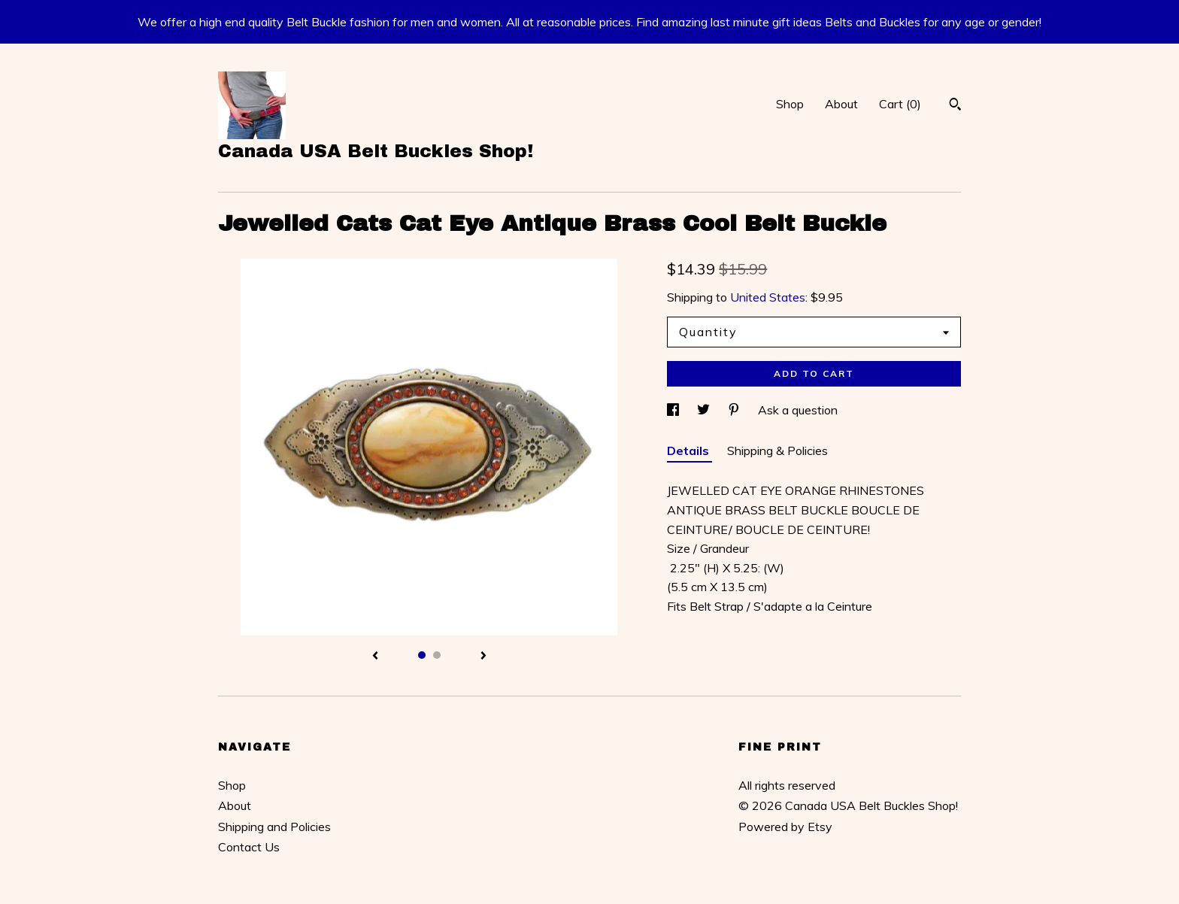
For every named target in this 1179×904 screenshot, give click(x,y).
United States (767, 297)
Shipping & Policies (777, 450)
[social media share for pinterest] (735, 409)
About (841, 103)
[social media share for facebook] (674, 409)
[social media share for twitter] (705, 409)
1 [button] (422, 655)
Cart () (900, 103)
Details (689, 450)
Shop (790, 103)
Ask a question (798, 409)
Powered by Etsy (785, 826)
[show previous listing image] (375, 656)
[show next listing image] (483, 656)
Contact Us (249, 846)
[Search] (955, 106)
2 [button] (437, 655)
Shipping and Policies (274, 826)
